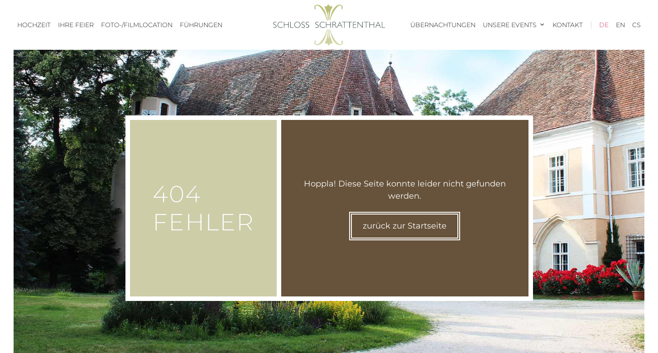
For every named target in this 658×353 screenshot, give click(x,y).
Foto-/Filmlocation (137, 25)
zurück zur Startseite (405, 226)
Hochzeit (34, 25)
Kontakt (567, 25)
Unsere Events (516, 25)
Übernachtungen (442, 25)
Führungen (201, 25)
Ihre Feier (76, 25)
